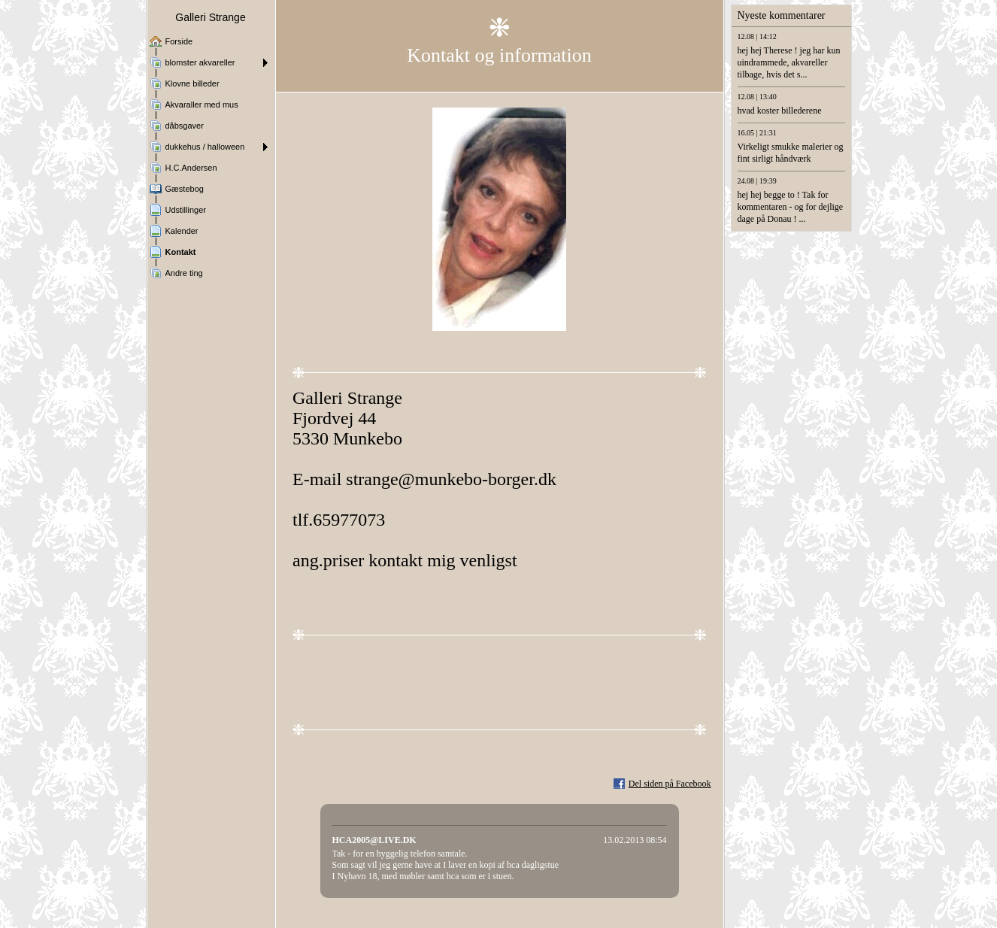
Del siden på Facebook (670, 783)
